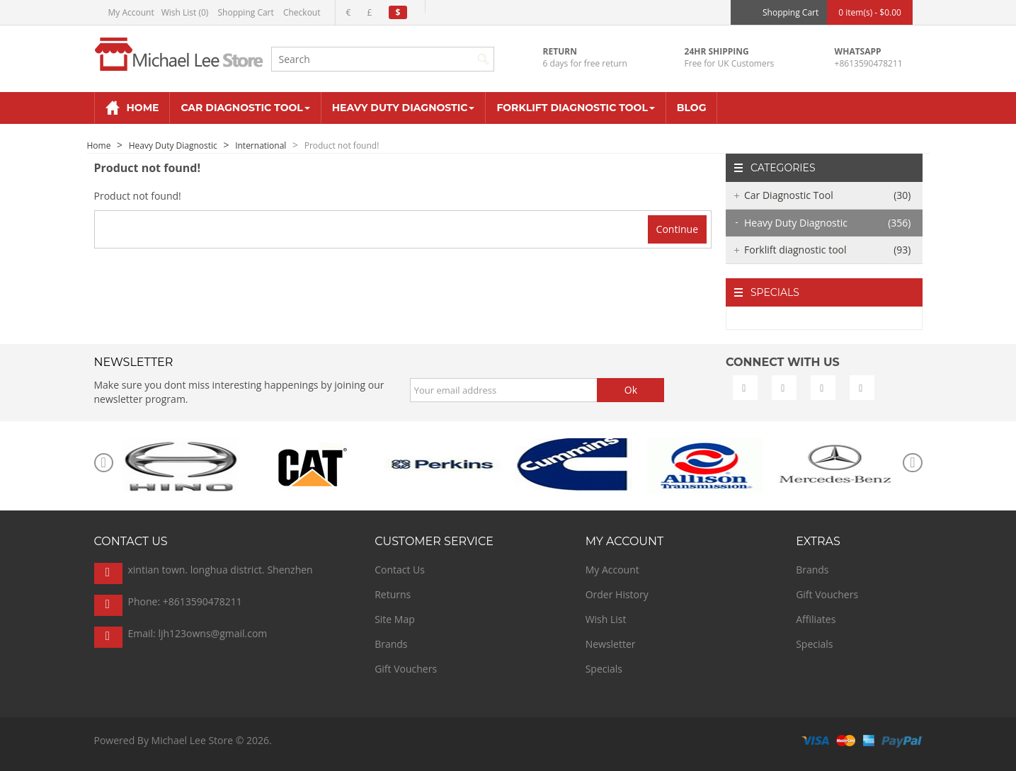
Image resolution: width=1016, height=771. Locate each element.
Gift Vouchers (406, 668)
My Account (131, 12)
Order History (617, 594)
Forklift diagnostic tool (827, 249)
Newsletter (611, 644)
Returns (393, 594)
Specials (604, 668)
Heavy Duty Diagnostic (173, 145)
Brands (391, 644)
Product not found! (341, 145)
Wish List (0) (185, 12)
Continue (677, 229)
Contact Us (400, 569)
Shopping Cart (246, 12)
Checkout (302, 12)
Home (99, 145)
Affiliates (815, 619)
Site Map (395, 619)
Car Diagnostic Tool (827, 195)
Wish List (606, 619)
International (260, 145)
